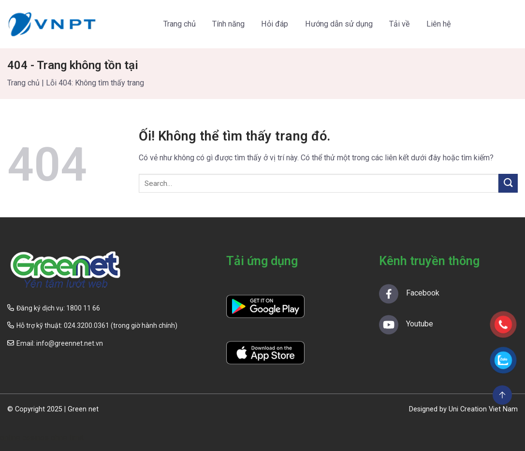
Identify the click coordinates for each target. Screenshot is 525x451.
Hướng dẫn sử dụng (339, 23)
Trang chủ (179, 23)
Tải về (399, 23)
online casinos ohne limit (42, 437)
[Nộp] (508, 183)
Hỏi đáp (274, 23)
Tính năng (228, 23)
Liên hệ (438, 23)
